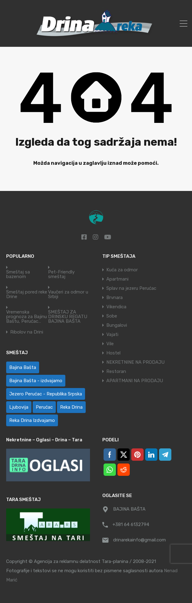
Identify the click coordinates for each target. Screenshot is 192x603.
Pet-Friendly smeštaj (61, 274)
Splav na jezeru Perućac (131, 288)
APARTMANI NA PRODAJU (134, 380)
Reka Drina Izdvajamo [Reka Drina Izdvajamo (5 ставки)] (32, 420)
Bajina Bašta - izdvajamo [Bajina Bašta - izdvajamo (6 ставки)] (35, 380)
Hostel (113, 353)
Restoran (116, 371)
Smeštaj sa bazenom (18, 274)
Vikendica (116, 307)
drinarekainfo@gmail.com (139, 540)
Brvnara (114, 297)
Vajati (112, 334)
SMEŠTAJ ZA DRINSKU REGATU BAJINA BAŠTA (67, 317)
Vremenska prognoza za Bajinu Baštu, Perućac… (26, 317)
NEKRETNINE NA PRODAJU (135, 362)
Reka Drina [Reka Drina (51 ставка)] (71, 407)
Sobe (111, 316)
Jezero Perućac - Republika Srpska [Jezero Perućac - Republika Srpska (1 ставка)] (45, 394)
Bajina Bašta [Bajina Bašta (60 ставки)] (22, 367)
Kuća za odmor (122, 270)
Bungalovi (116, 325)
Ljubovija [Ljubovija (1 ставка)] (18, 407)
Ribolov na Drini (26, 332)
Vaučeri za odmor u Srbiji (68, 294)
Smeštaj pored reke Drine (26, 294)
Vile (110, 343)
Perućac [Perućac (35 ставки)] (44, 407)
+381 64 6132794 (130, 524)
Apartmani (117, 279)
